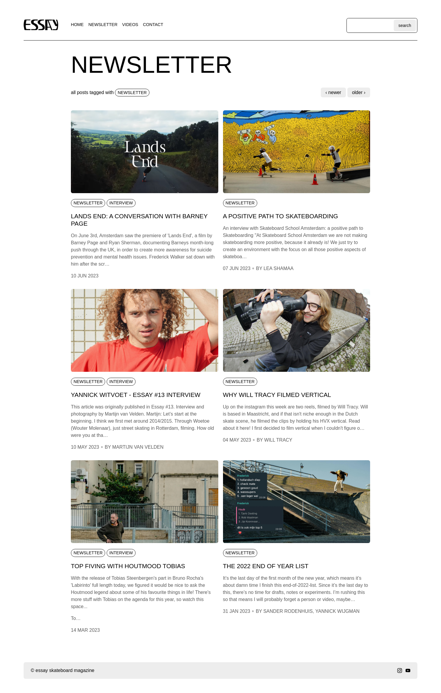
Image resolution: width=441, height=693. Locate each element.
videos (130, 24)
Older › (358, 92)
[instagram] (399, 670)
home (77, 24)
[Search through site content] (371, 25)
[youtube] (408, 670)
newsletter (102, 24)
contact (153, 24)
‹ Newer (333, 92)
